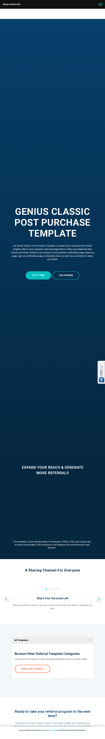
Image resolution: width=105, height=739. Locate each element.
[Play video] (52, 605)
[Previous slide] (6, 605)
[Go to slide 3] (51, 630)
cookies (52, 730)
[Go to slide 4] (53, 630)
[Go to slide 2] (48, 630)
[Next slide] (98, 605)
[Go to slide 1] (46, 630)
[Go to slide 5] (56, 630)
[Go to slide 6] (58, 630)
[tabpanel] (52, 702)
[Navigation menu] (100, 4)
